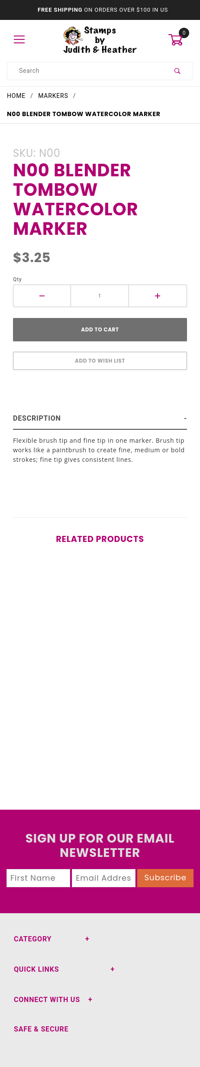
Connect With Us (47, 1000)
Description (37, 418)
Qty (17, 279)
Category (33, 939)
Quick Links (36, 969)
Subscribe (166, 877)
